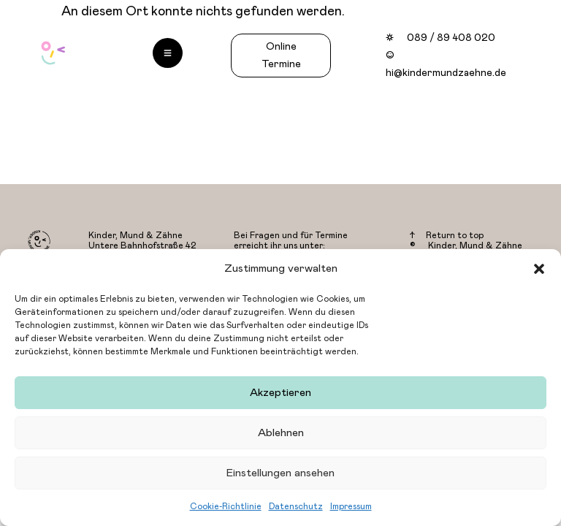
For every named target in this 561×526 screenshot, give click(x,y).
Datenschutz (296, 506)
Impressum (351, 506)
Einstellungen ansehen (280, 473)
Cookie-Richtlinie (226, 506)
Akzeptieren (280, 392)
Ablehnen (281, 432)
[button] (539, 269)
